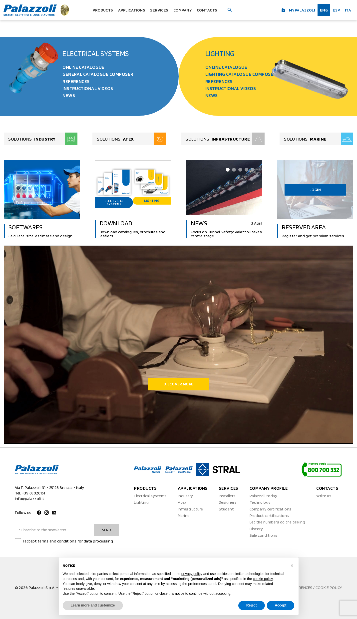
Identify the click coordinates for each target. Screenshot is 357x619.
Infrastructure (190, 509)
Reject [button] (251, 605)
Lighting (220, 53)
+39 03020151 (33, 493)
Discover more (178, 384)
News (68, 95)
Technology (260, 502)
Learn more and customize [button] (93, 605)
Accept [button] (281, 605)
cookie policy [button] (263, 579)
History (256, 529)
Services (160, 10)
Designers (228, 502)
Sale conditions (263, 535)
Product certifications (269, 516)
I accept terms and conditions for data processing (68, 541)
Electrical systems (95, 53)
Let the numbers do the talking (277, 522)
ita (348, 10)
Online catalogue (83, 67)
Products (99, 10)
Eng (323, 10)
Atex (182, 502)
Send (106, 530)
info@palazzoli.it (29, 499)
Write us (323, 496)
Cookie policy (329, 587)
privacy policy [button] (191, 574)
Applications (130, 10)
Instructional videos (87, 88)
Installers (227, 496)
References (76, 81)
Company (185, 10)
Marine (184, 516)
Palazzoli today (263, 496)
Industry (185, 496)
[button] (292, 565)
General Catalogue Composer (97, 74)
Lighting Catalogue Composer (240, 74)
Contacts (211, 10)
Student (226, 509)
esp (335, 10)
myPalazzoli (295, 9)
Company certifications (271, 509)
